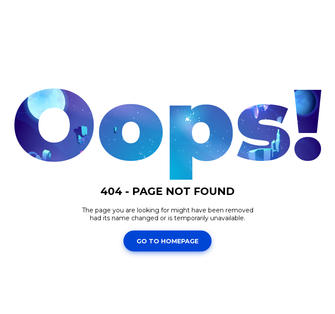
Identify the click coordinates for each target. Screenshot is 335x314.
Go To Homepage (167, 241)
